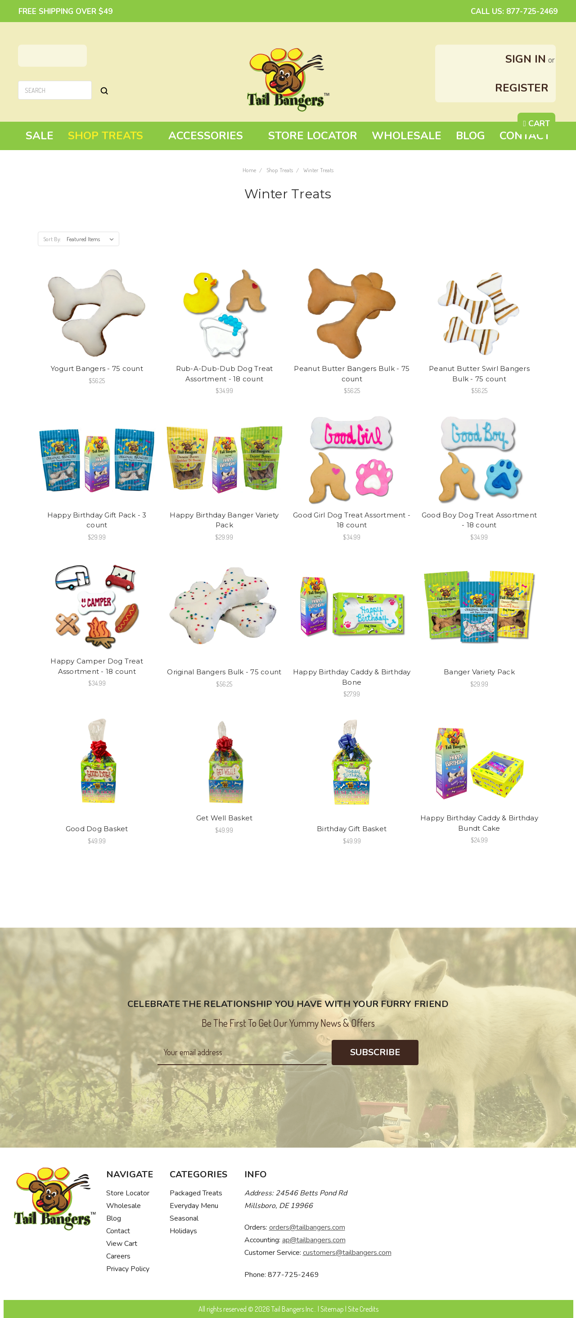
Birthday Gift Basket (352, 828)
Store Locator (312, 135)
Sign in (525, 59)
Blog (470, 135)
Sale (40, 135)
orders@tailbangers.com (307, 1227)
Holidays (183, 1231)
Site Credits (363, 1308)
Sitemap (332, 1308)
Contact (525, 135)
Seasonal (184, 1218)
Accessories (211, 135)
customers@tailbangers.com (347, 1253)
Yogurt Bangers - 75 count (97, 368)
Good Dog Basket (97, 828)
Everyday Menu (194, 1206)
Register (522, 88)
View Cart (121, 1244)
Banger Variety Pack (479, 672)
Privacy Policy (127, 1269)
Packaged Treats (196, 1193)
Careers (118, 1256)
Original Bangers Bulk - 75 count (224, 672)
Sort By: (52, 239)
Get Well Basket (224, 818)
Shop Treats (111, 135)
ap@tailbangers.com (314, 1240)
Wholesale (406, 135)
